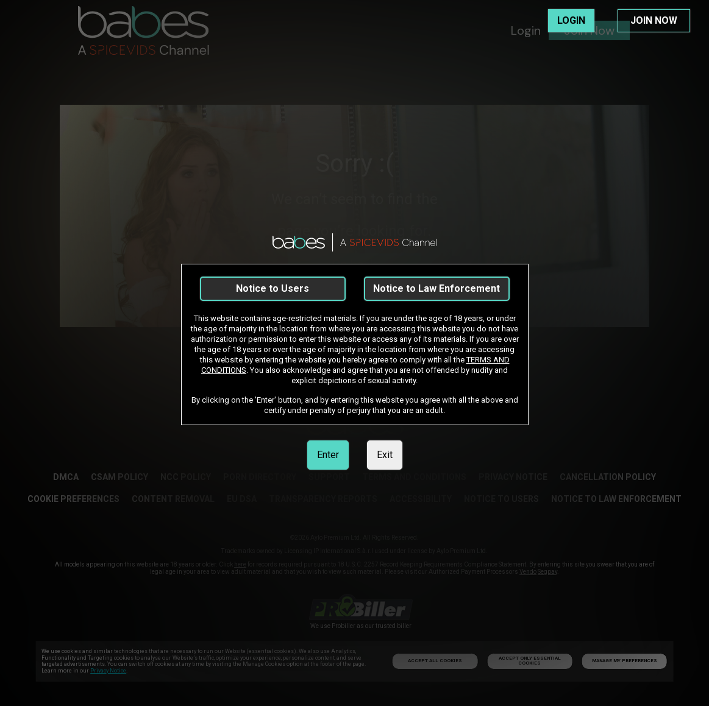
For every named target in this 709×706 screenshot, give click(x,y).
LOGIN (571, 20)
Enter (328, 455)
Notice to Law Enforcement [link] (436, 288)
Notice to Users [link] (272, 288)
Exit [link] (385, 455)
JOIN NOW (653, 20)
